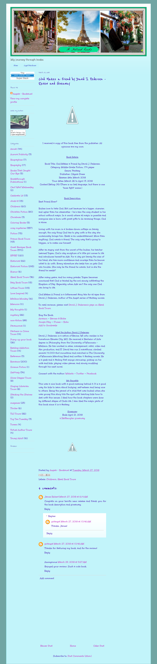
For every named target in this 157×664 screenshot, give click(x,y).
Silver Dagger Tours (20, 378)
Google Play (45, 322)
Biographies (16, 160)
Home (15, 65)
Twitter (80, 373)
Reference (15, 357)
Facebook (91, 373)
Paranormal (16, 326)
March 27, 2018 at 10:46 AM (76, 521)
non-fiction (16, 321)
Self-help (15, 373)
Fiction (13, 234)
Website (69, 373)
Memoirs (15, 305)
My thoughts (17, 310)
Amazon (43, 318)
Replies (51, 516)
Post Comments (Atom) (80, 656)
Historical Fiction (19, 267)
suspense (15, 404)
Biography (15, 166)
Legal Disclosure (30, 65)
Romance (15, 362)
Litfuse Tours (17, 289)
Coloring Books (18, 223)
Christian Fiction (18, 212)
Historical (15, 262)
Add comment (47, 578)
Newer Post (46, 645)
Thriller (14, 409)
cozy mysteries (18, 229)
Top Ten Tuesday (19, 420)
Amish (13, 150)
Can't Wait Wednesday (22, 188)
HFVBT (13, 256)
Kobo (66, 322)
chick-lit (14, 202)
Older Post (98, 645)
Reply (47, 509)
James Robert (52, 496)
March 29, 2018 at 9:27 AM (72, 562)
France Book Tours (20, 239)
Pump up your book (21, 340)
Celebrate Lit (16, 196)
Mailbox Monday (19, 299)
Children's (51, 479)
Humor (14, 272)
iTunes (57, 322)
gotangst (55, 521)
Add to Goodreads (48, 325)
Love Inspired (17, 294)
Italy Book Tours (19, 283)
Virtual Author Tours (21, 431)
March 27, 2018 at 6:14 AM (73, 496)
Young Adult (16, 439)
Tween (13, 425)
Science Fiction (18, 368)
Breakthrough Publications (17, 181)
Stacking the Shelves (21, 395)
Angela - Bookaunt (22, 93)
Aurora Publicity (19, 155)
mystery (14, 316)
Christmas (15, 218)
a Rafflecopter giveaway (72, 418)
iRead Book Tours (67, 479)
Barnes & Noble (58, 318)
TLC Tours (15, 414)
